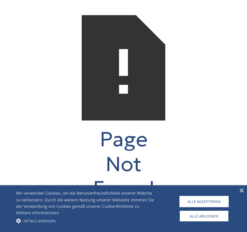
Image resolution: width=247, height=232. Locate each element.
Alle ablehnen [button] (204, 216)
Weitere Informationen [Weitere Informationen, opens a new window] (37, 213)
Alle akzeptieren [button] (204, 201)
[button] (86, 221)
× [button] (241, 190)
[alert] (123, 208)
